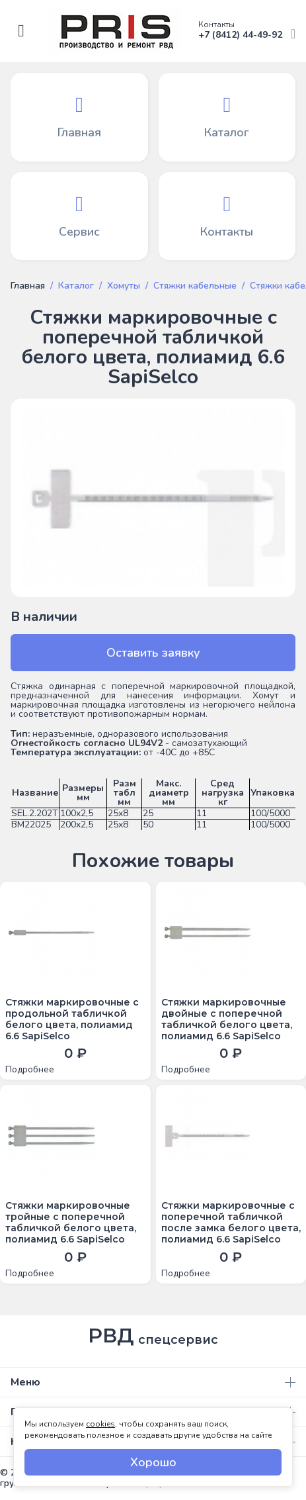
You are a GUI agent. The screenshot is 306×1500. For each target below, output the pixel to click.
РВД (153, 1336)
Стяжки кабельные (195, 286)
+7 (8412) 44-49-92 (246, 31)
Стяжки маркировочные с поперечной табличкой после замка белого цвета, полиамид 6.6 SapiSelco (231, 1222)
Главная (28, 286)
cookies (100, 1424)
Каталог (76, 286)
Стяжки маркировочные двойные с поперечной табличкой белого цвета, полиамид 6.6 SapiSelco (226, 1019)
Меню (153, 1382)
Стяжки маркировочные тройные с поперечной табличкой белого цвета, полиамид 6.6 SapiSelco (70, 1222)
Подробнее (29, 1069)
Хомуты (123, 286)
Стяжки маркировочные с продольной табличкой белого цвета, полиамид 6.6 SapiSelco (72, 1019)
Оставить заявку (153, 653)
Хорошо (153, 1462)
